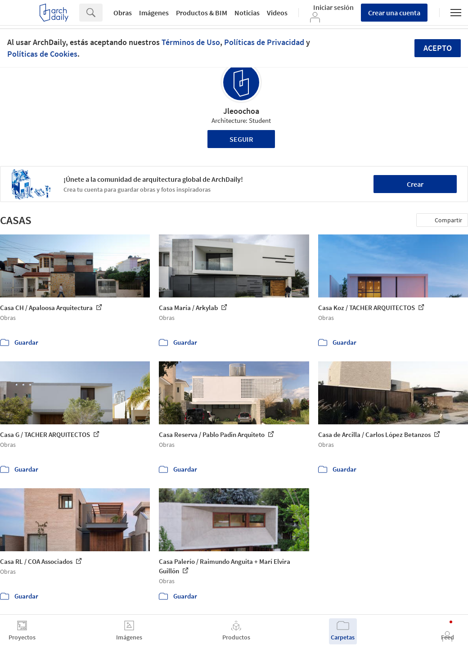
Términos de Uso (191, 42)
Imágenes (154, 12)
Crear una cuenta (394, 12)
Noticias (247, 12)
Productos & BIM (201, 12)
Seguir (241, 139)
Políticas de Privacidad (264, 42)
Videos (277, 12)
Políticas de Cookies (42, 54)
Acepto (437, 48)
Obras (122, 12)
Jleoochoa (241, 111)
